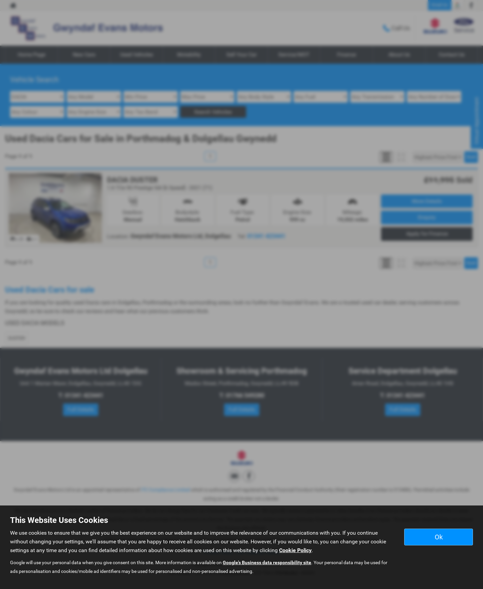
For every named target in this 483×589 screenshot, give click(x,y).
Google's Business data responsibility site (267, 562)
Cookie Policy (295, 550)
